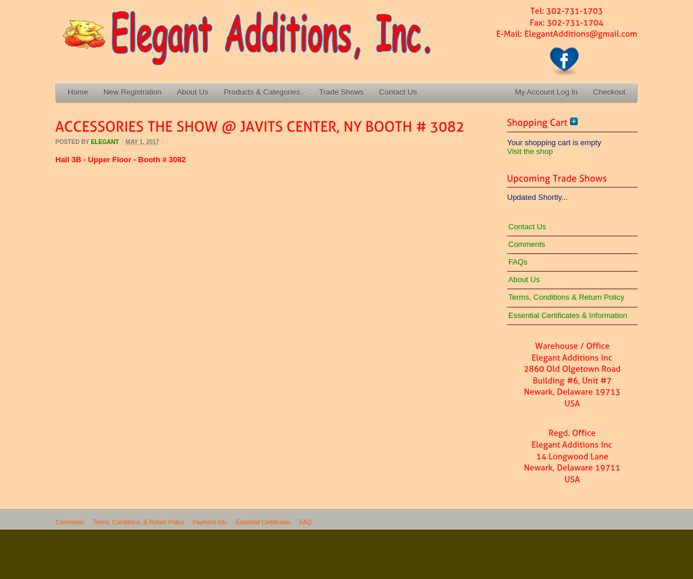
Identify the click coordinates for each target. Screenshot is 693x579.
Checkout (609, 92)
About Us (192, 92)
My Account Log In (546, 92)
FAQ (305, 522)
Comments (526, 244)
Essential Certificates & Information (567, 315)
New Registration (133, 92)
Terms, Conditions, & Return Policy (138, 522)
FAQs (518, 261)
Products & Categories (264, 92)
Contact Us (398, 92)
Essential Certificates (263, 522)
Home (78, 92)
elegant (105, 142)
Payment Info (209, 522)
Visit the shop (530, 151)
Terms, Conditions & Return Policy (566, 297)
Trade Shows (341, 92)
